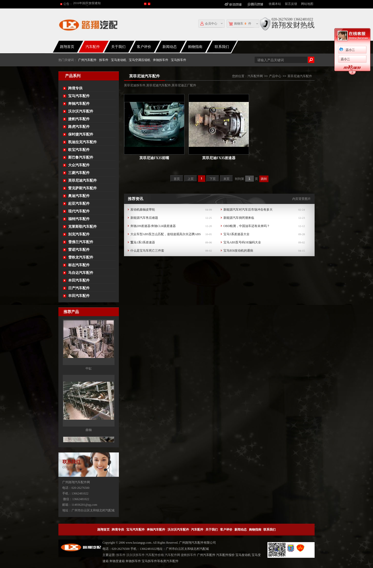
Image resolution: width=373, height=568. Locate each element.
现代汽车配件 (79, 211)
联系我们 (222, 47)
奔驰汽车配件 (79, 104)
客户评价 (144, 47)
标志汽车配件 (79, 265)
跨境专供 (75, 88)
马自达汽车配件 (80, 273)
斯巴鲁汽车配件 (80, 157)
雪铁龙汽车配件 (80, 257)
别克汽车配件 (79, 234)
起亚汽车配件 (79, 203)
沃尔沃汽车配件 (80, 111)
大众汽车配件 (79, 165)
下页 (213, 179)
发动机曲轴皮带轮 (142, 209)
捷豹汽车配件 (79, 119)
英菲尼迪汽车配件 (82, 180)
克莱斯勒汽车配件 (82, 227)
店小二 (350, 50)
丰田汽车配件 (79, 296)
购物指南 (195, 47)
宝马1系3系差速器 (142, 242)
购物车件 (240, 24)
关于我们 (118, 47)
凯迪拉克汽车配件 (82, 142)
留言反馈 (291, 4)
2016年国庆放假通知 (87, 4)
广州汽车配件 (87, 60)
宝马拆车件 (178, 60)
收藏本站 (275, 4)
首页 (177, 179)
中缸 (89, 374)
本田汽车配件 (79, 280)
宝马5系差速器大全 (236, 234)
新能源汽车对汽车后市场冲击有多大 (248, 209)
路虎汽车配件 (79, 127)
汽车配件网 (255, 76)
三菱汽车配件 (79, 173)
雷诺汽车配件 (79, 250)
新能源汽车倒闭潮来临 (238, 218)
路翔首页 (67, 47)
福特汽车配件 (79, 219)
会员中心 (208, 24)
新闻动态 (169, 47)
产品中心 (275, 76)
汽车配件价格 (155, 555)
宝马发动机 (118, 60)
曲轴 (89, 436)
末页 (226, 179)
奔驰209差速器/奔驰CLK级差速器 (153, 226)
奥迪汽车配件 (79, 196)
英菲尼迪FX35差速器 (219, 158)
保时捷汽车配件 (80, 134)
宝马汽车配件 (79, 96)
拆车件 (103, 60)
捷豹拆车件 (188, 555)
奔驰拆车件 (160, 60)
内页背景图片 (301, 199)
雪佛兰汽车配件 (80, 242)
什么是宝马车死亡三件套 (147, 250)
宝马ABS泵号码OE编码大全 (242, 242)
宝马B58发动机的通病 (238, 250)
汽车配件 (93, 47)
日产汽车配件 (79, 288)
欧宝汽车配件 (79, 150)
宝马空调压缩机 (139, 60)
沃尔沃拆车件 (135, 555)
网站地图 (307, 4)
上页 (191, 179)
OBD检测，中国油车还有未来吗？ (246, 226)
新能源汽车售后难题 (144, 218)
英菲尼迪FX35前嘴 (154, 158)
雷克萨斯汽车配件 (82, 188)
